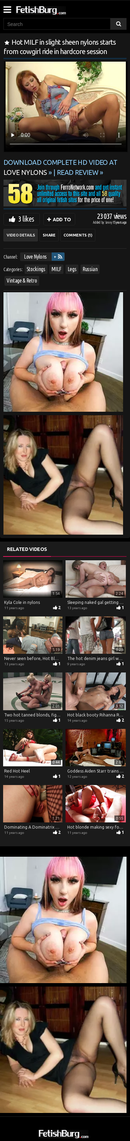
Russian (90, 269)
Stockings (36, 269)
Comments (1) (77, 235)
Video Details (21, 235)
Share (49, 235)
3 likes (26, 218)
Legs (72, 269)
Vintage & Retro (22, 280)
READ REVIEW (77, 172)
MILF (56, 269)
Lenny (109, 222)
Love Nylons (35, 256)
